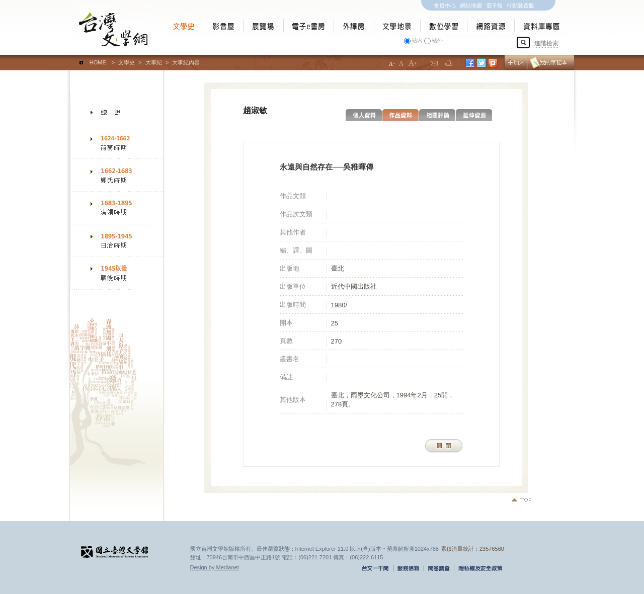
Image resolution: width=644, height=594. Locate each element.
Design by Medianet (214, 567)
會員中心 (445, 6)
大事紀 (153, 62)
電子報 (494, 6)
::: (72, 58)
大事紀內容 (186, 62)
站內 (417, 40)
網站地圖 (471, 6)
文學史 (126, 62)
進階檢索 (546, 43)
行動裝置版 (520, 6)
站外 (437, 40)
